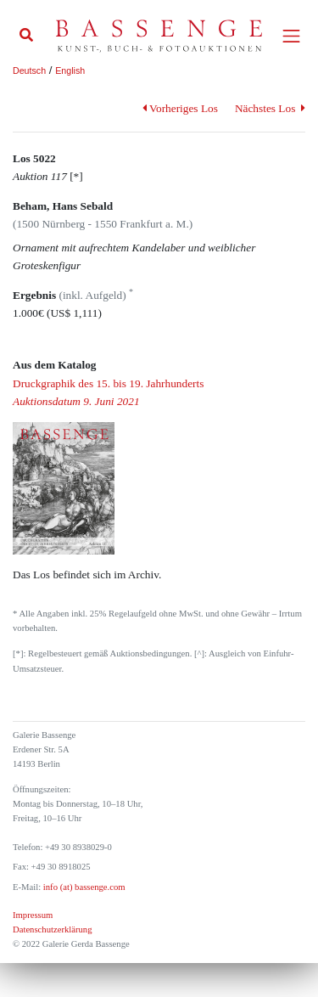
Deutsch (29, 70)
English (70, 70)
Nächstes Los (270, 108)
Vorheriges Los (180, 108)
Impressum (33, 915)
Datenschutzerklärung (52, 929)
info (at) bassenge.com (83, 887)
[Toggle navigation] (291, 36)
